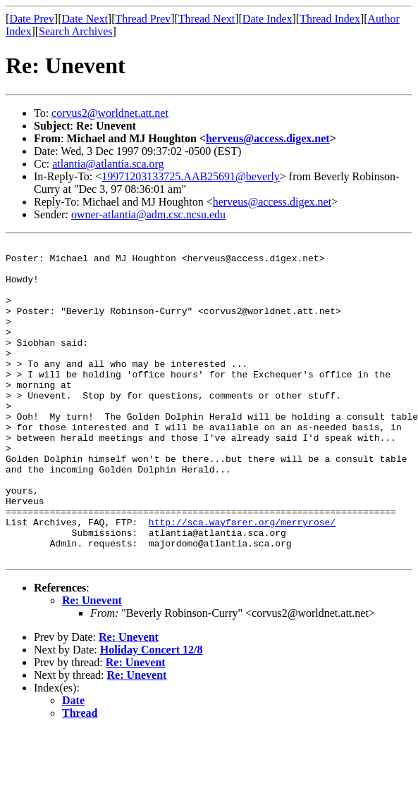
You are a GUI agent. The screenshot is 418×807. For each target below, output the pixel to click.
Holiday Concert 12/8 (151, 713)
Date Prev (31, 19)
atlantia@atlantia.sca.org (108, 164)
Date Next (85, 19)
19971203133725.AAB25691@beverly (191, 176)
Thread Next (206, 19)
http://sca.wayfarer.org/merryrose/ (242, 579)
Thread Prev (143, 19)
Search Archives (75, 31)
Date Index (267, 19)
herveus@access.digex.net (268, 138)
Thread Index (330, 19)
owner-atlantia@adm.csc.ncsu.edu (148, 214)
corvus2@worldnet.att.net (109, 113)
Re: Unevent (92, 664)
